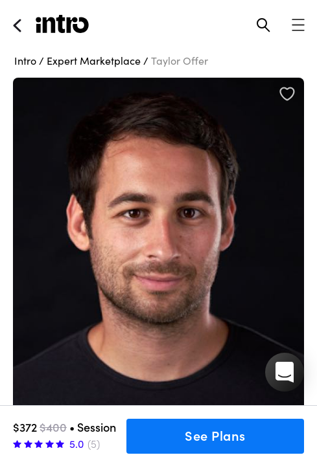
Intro (25, 60)
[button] (284, 372)
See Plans (215, 436)
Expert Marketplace (94, 60)
